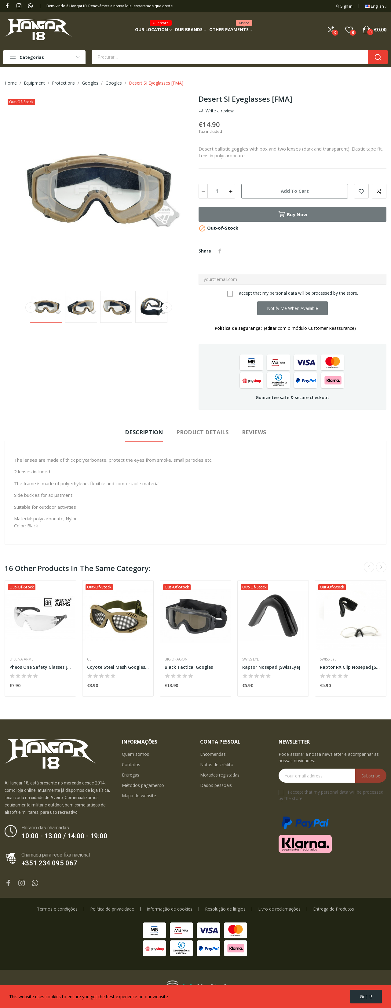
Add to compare (379, 191)
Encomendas (213, 754)
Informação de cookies (169, 909)
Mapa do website (139, 796)
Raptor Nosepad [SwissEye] (271, 667)
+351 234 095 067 (49, 863)
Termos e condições (57, 909)
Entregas (130, 775)
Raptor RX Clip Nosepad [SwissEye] (351, 667)
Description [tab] (144, 432)
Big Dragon (176, 659)
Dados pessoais (216, 785)
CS (89, 659)
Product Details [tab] (202, 432)
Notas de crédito (216, 764)
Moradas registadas (219, 775)
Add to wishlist (361, 191)
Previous (30, 307)
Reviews (254, 432)
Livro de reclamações (279, 909)
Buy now (292, 214)
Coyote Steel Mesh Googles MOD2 (118, 667)
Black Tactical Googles (189, 667)
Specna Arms (21, 659)
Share (220, 251)
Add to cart (295, 191)
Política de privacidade (112, 909)
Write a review (219, 111)
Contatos (131, 764)
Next (167, 307)
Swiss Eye (250, 659)
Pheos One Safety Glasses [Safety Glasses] (40, 667)
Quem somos (135, 754)
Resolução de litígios (225, 909)
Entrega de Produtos (333, 909)
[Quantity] (217, 191)
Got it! (366, 996)
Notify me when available (292, 308)
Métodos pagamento (143, 785)
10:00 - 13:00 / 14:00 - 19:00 (64, 836)
